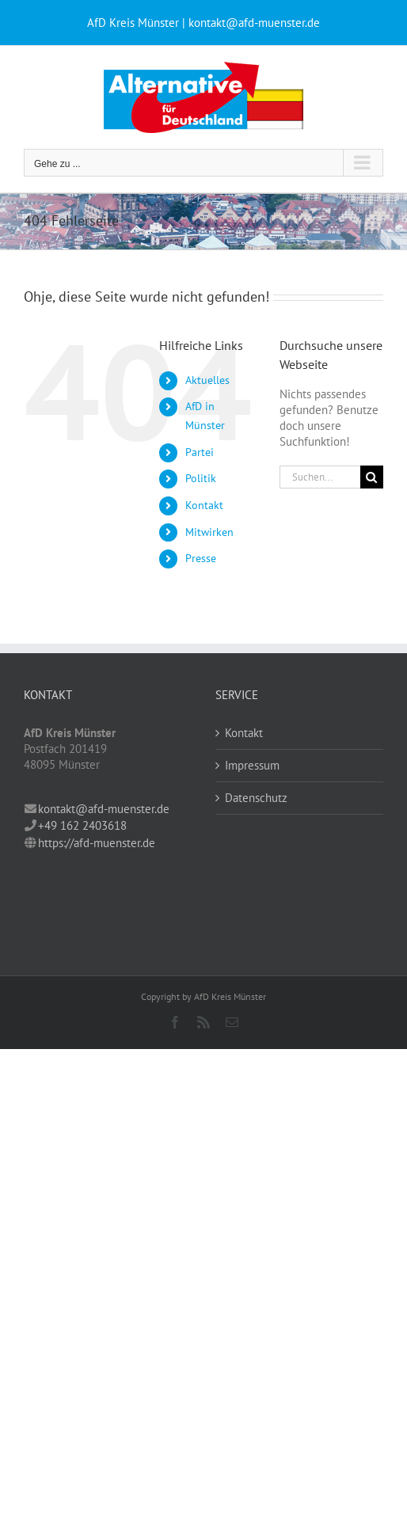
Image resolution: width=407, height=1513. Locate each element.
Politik (200, 478)
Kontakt (204, 505)
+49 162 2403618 (82, 825)
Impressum (252, 765)
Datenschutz (256, 797)
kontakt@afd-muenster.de (103, 808)
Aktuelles (207, 380)
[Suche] (371, 477)
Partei (199, 452)
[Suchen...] (320, 477)
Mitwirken (209, 532)
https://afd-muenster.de (96, 842)
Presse (200, 558)
